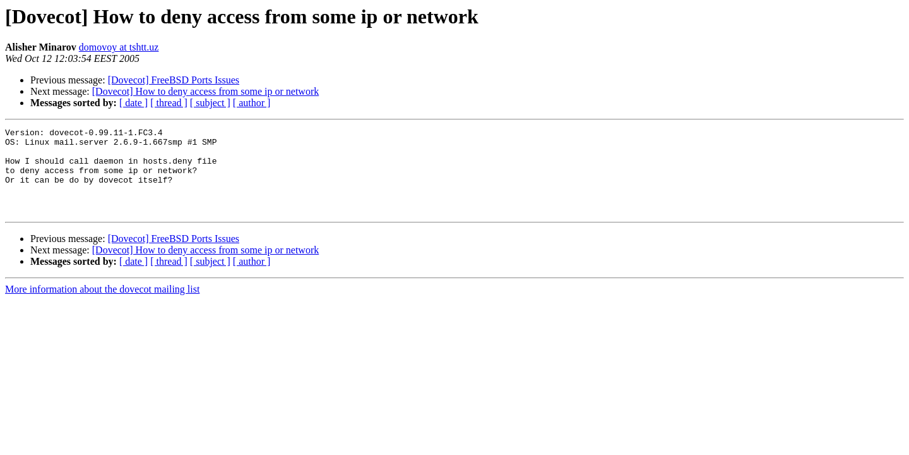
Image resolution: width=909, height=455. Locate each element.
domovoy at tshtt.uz (119, 47)
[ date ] (133, 102)
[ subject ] (210, 102)
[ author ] (252, 102)
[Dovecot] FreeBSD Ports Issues (173, 80)
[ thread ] (168, 102)
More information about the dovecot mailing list (102, 306)
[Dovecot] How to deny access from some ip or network (205, 91)
